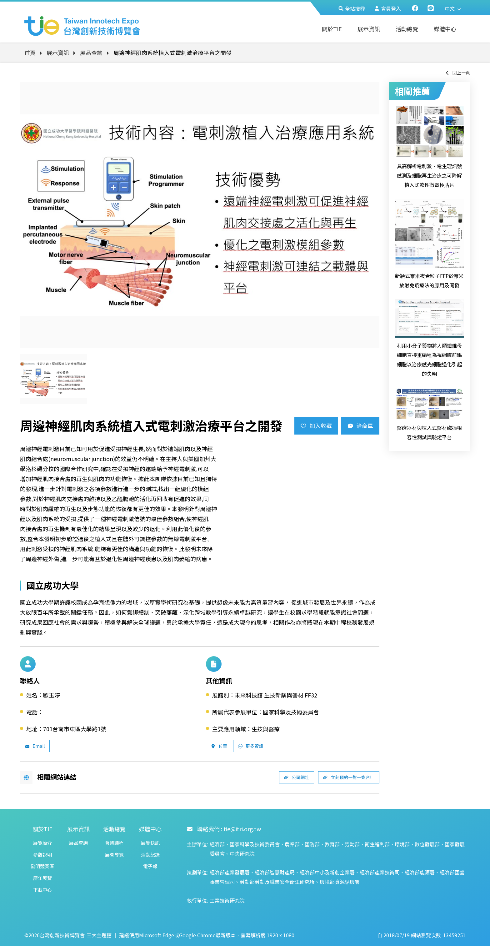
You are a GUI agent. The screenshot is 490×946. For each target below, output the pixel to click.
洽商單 (360, 425)
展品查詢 (91, 52)
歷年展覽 (42, 878)
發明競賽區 (42, 866)
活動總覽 (407, 29)
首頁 (30, 52)
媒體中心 (445, 29)
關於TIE (332, 29)
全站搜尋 (351, 8)
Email (35, 746)
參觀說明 (42, 854)
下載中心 (42, 889)
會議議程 (114, 842)
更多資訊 (250, 746)
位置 (219, 746)
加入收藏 (316, 425)
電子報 (150, 866)
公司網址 (296, 777)
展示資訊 (369, 29)
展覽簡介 (42, 842)
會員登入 (387, 8)
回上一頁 (457, 72)
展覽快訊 (150, 842)
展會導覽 (114, 854)
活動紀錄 (150, 854)
